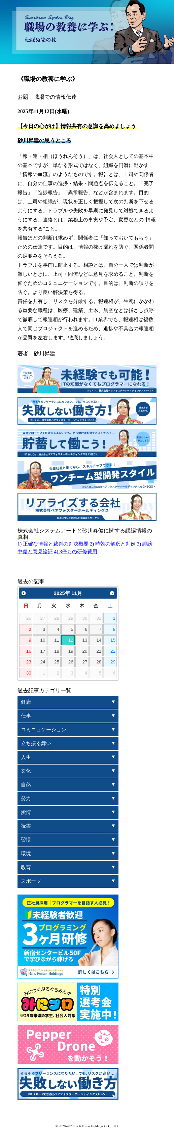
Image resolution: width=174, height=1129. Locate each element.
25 (56, 661)
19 (70, 651)
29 (112, 661)
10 (42, 640)
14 (98, 640)
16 (28, 651)
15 (112, 640)
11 (56, 640)
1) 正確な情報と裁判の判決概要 (53, 544)
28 (98, 661)
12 (70, 640)
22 (112, 651)
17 (42, 651)
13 (85, 640)
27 (85, 661)
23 (28, 661)
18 (56, 651)
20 (85, 651)
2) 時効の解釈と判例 (113, 544)
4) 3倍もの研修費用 (75, 551)
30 (28, 673)
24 (42, 661)
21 (98, 651)
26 (70, 661)
